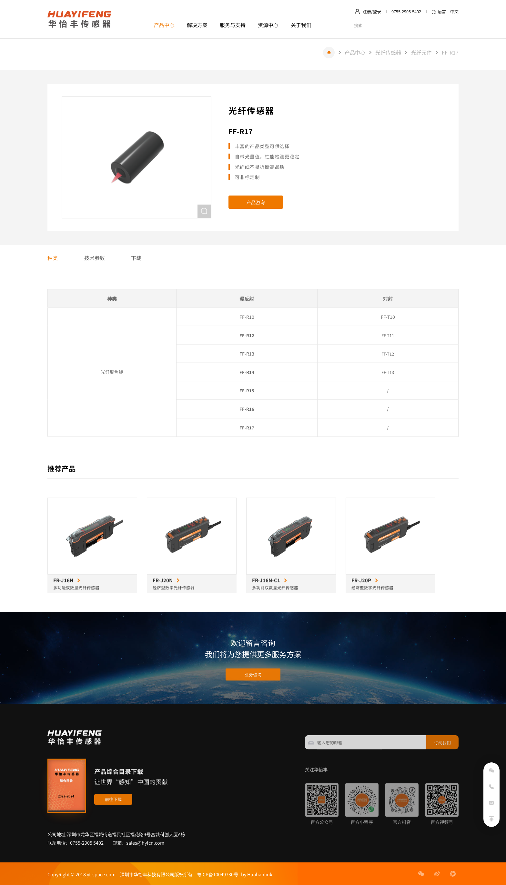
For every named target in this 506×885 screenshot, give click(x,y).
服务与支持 (233, 25)
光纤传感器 (388, 52)
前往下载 (113, 827)
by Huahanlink (255, 874)
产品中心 (164, 25)
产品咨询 (256, 202)
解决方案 (197, 25)
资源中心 (268, 25)
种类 (52, 258)
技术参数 (94, 258)
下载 (136, 258)
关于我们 (301, 25)
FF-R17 (450, 52)
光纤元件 (421, 52)
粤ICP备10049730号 (217, 874)
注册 (367, 11)
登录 (377, 11)
